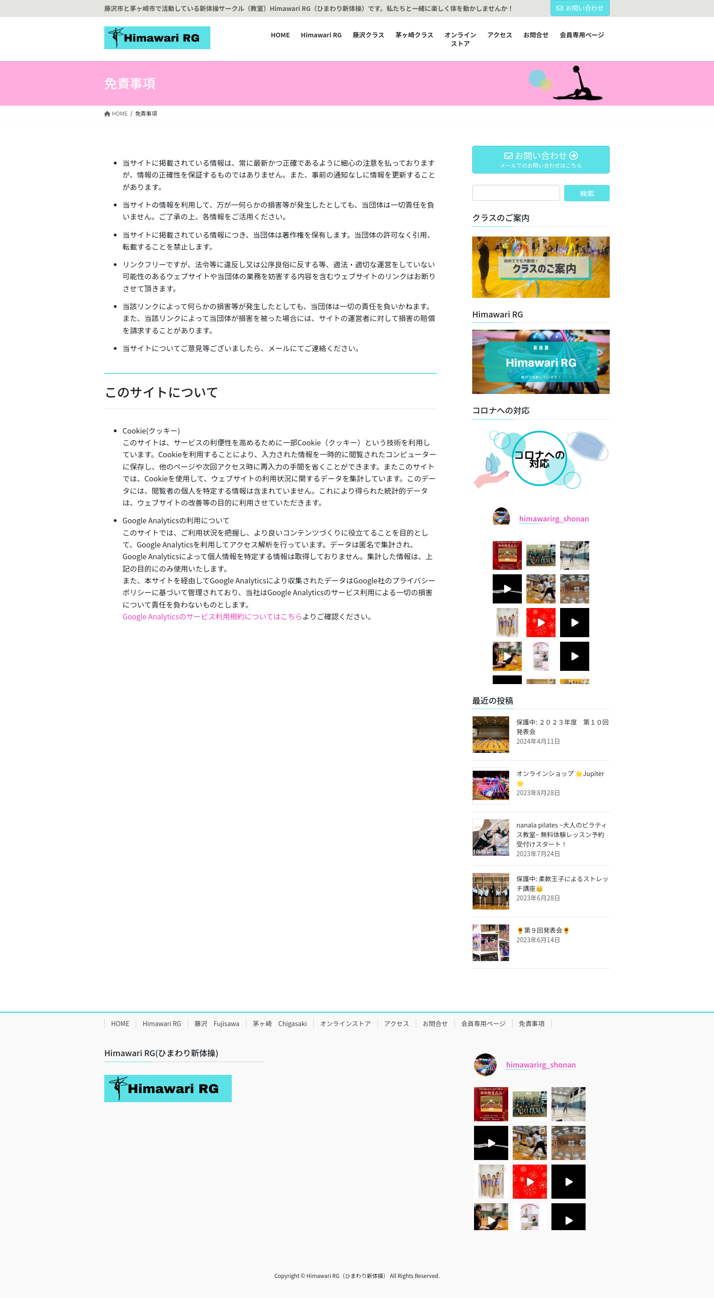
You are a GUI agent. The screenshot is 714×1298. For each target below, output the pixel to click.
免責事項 (532, 1023)
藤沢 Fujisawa (217, 1023)
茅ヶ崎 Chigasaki (280, 1023)
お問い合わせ (580, 7)
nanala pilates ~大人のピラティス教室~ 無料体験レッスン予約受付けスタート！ (561, 834)
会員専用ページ (483, 1023)
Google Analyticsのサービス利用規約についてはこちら (212, 616)
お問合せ (435, 1023)
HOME (120, 1023)
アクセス (396, 1023)
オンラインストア (345, 1023)
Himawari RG (162, 1023)
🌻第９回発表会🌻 (543, 930)
